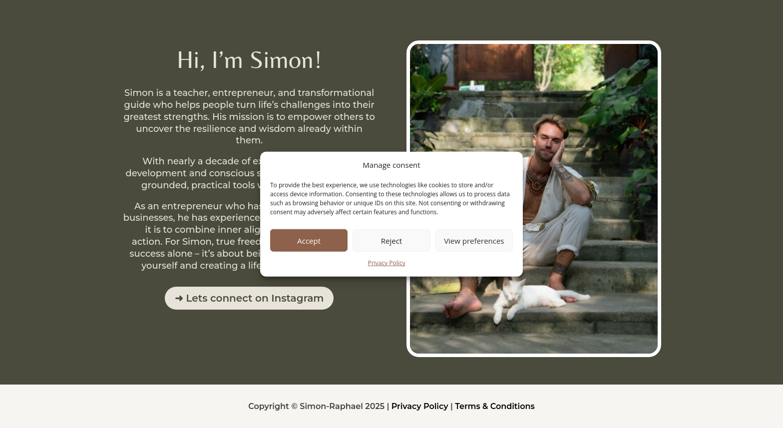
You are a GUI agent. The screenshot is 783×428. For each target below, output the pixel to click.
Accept (309, 241)
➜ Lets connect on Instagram (249, 298)
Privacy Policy (386, 263)
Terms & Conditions (495, 406)
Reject (391, 241)
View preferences (474, 241)
